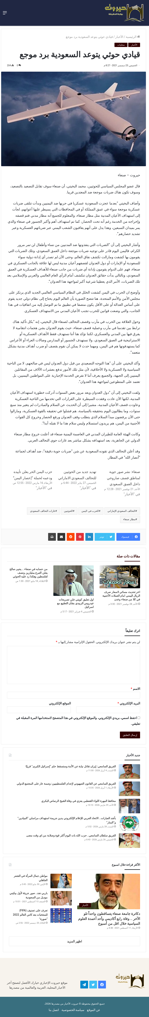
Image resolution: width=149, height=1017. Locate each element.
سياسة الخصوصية (73, 1010)
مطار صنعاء (129, 519)
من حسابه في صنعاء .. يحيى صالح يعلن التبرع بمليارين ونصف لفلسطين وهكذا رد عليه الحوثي (29, 573)
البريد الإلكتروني (129, 703)
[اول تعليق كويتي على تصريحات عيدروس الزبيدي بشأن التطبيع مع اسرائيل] (73, 580)
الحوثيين (68, 510)
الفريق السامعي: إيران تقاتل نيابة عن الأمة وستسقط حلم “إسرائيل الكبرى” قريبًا (71, 766)
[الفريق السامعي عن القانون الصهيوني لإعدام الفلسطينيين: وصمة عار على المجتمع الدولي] (129, 788)
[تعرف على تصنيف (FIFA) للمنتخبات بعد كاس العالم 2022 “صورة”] (61, 915)
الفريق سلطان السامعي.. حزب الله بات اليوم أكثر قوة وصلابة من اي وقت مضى (70, 835)
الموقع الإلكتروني (60, 703)
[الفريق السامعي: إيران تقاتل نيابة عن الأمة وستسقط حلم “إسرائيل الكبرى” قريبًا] (129, 771)
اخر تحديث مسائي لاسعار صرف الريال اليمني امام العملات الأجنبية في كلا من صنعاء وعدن (121, 595)
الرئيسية (133, 37)
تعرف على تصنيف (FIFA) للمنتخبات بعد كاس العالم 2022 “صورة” (30, 914)
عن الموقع (93, 1010)
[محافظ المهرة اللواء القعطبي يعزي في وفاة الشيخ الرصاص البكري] (129, 806)
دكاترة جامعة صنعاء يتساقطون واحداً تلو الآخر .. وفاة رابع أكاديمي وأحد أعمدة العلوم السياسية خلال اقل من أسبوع (109, 918)
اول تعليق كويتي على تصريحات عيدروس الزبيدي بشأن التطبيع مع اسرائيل (75, 603)
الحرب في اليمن (90, 510)
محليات (121, 44)
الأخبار (119, 37)
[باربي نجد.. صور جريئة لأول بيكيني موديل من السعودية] (61, 898)
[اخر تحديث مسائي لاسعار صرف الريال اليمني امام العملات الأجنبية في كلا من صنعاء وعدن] (120, 576)
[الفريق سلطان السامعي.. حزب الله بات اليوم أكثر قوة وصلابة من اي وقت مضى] (129, 840)
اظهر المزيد (74, 941)
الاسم (135, 689)
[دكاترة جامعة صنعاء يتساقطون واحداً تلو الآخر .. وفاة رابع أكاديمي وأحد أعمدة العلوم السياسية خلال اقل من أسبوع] (108, 891)
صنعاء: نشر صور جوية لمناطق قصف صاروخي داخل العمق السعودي (123, 478)
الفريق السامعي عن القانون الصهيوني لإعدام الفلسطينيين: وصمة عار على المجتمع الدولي (66, 783)
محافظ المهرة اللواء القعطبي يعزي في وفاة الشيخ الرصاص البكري (78, 800)
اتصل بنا (54, 1010)
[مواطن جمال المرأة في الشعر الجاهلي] (61, 881)
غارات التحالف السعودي (42, 510)
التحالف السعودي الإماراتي (121, 510)
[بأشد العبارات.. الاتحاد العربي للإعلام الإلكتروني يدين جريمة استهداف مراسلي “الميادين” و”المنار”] (129, 823)
